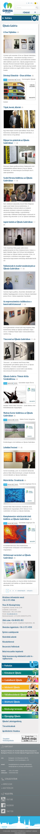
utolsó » (30, 590)
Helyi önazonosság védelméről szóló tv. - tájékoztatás (17, 657)
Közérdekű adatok (9, 637)
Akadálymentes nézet (35, 3)
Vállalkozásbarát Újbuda (15, 694)
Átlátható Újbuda (12, 701)
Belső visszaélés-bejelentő (12, 651)
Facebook (3, 805)
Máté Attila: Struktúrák (13, 480)
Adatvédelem (8, 788)
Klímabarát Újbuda (12, 672)
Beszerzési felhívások (10, 646)
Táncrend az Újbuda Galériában (16, 339)
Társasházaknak (8, 726)
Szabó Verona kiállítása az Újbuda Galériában (17, 179)
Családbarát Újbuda (13, 680)
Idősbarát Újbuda (12, 687)
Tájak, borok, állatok (12, 107)
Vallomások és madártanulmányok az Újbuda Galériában (19, 267)
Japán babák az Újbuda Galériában (18, 221)
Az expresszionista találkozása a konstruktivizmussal (17, 303)
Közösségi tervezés (13, 708)
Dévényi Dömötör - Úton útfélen (17, 75)
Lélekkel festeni (10, 447)
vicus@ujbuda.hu (12, 614)
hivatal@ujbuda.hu (14, 764)
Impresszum (7, 784)
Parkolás (8, 665)
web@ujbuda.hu (13, 766)
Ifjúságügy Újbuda (12, 716)
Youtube (3, 799)
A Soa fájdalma (9, 32)
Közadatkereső (8, 641)
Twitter (3, 811)
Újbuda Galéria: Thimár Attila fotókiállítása (16, 377)
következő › (21, 590)
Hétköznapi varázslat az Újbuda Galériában (17, 556)
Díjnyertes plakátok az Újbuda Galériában (16, 141)
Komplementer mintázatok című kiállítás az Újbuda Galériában (17, 517)
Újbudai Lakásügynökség (11, 721)
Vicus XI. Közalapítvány (11, 605)
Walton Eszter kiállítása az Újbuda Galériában (18, 414)
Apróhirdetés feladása (11, 731)
